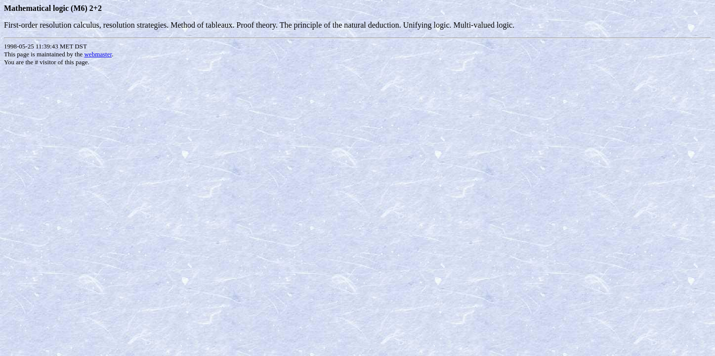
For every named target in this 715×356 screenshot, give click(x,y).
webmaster (98, 54)
